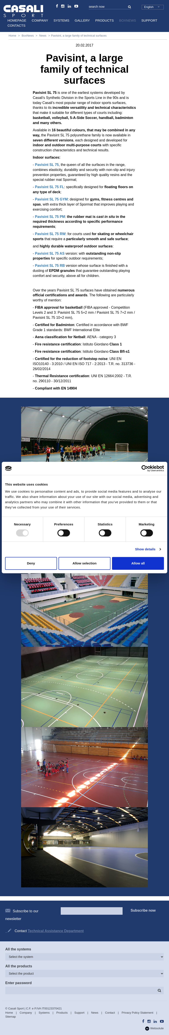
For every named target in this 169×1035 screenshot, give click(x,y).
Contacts (16, 25)
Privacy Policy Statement (137, 1012)
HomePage (16, 20)
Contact (110, 1012)
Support (149, 20)
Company (40, 20)
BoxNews (127, 20)
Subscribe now (143, 910)
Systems (61, 20)
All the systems (18, 949)
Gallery (82, 20)
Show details (145, 549)
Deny (31, 563)
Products (104, 20)
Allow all (138, 563)
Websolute (154, 1028)
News (42, 35)
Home (12, 35)
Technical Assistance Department (56, 931)
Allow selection (84, 563)
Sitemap (10, 1016)
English (149, 7)
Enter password (18, 983)
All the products (18, 966)
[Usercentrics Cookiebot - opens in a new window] (144, 468)
